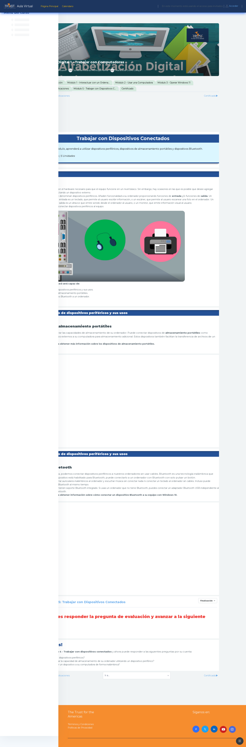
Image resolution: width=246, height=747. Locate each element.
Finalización (226, 612)
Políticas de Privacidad (80, 727)
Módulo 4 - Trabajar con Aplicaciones (88, 88)
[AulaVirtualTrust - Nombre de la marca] (18, 6)
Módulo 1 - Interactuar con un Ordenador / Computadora (128, 82)
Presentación (75, 82)
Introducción (95, 82)
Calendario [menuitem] (67, 6)
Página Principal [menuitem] (49, 6)
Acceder (231, 6)
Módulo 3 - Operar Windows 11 (212, 82)
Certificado (166, 88)
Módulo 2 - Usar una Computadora (173, 82)
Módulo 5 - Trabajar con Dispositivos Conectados (135, 88)
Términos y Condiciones (81, 724)
